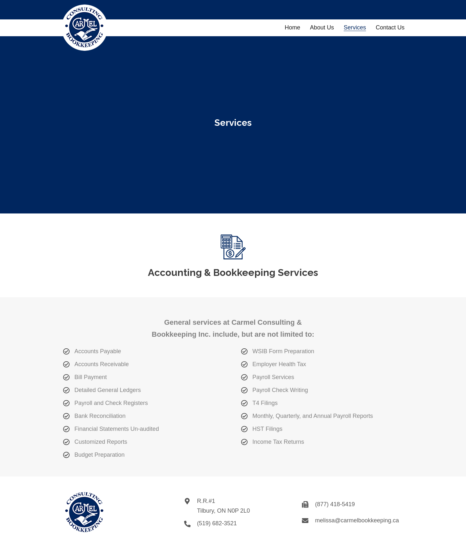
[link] (292, 27)
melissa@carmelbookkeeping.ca (357, 520)
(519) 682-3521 (217, 523)
